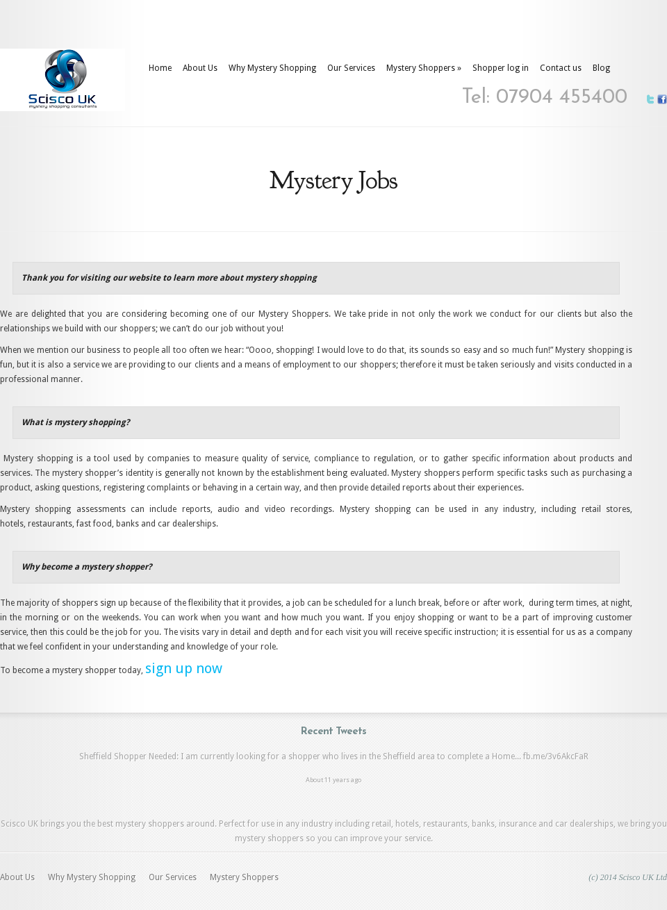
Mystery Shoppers (423, 68)
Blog (601, 68)
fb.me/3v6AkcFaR (555, 756)
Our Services (351, 68)
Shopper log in (500, 68)
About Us (200, 68)
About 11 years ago (333, 780)
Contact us (561, 68)
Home (160, 68)
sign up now (183, 668)
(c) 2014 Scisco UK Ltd (627, 877)
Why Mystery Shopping (272, 68)
